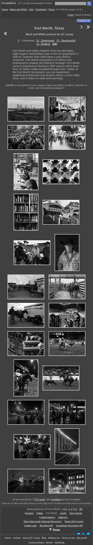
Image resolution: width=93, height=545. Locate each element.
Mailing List (54, 538)
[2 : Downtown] (45, 40)
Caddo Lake (30, 525)
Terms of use (68, 538)
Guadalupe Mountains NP (69, 525)
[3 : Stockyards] (66, 40)
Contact (17, 538)
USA (31, 9)
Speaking (59, 542)
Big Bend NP (46, 525)
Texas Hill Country (73, 521)
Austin (63, 513)
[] (54, 43)
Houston (29, 513)
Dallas (40, 513)
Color (71, 15)
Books (49, 542)
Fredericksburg (47, 517)
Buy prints (82, 538)
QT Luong (40, 499)
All (80, 509)
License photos (36, 542)
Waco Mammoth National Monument (43, 521)
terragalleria (8, 3)
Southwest (40, 9)
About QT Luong (30, 538)
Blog (44, 538)
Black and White (18, 9)
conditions (56, 499)
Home (5, 9)
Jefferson (62, 517)
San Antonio (75, 513)
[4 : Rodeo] (43, 43)
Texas (51, 9)
